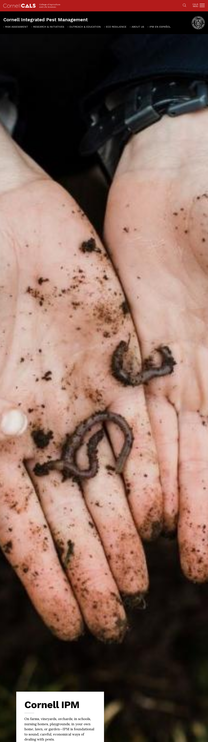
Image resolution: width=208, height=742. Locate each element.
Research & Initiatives (48, 26)
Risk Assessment (16, 26)
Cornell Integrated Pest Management (45, 19)
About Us (138, 26)
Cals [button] (195, 5)
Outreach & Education (85, 26)
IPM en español (160, 26)
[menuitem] (15, 27)
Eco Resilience (116, 26)
